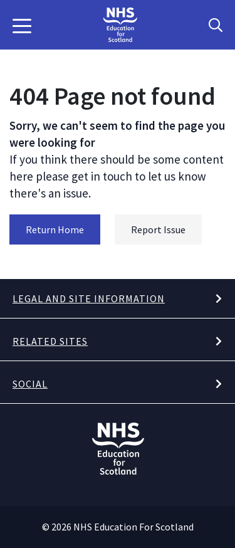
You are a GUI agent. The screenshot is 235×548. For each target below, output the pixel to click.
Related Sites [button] (50, 341)
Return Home (55, 229)
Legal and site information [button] (89, 298)
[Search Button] (215, 25)
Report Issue (158, 229)
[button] (22, 25)
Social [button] (30, 383)
